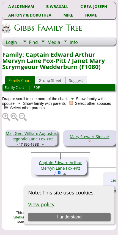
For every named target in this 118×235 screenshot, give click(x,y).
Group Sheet (50, 80)
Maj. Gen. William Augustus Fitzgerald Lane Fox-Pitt (31, 135)
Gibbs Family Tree (47, 27)
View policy (41, 204)
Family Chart (20, 80)
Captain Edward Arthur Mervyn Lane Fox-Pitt (60, 165)
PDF (37, 87)
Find (33, 42)
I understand (69, 217)
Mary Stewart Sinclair (89, 136)
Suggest (76, 80)
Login (11, 42)
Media (53, 42)
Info (74, 42)
